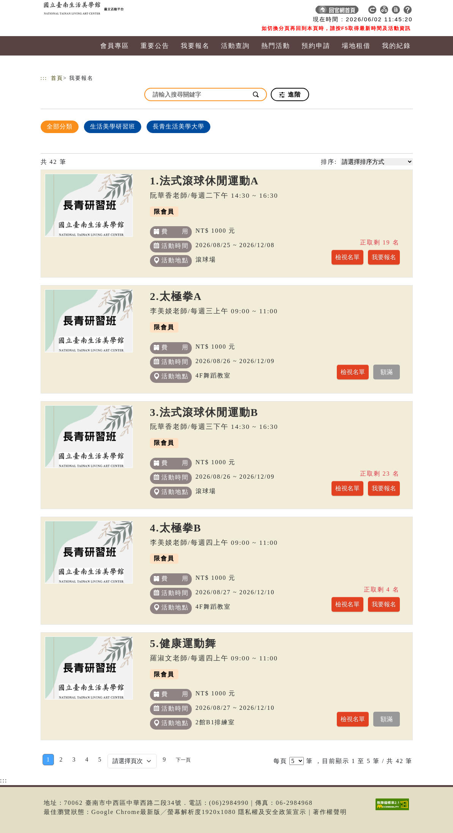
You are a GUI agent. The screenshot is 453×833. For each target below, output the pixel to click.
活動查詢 (235, 45)
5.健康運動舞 (183, 643)
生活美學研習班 (112, 126)
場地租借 (356, 45)
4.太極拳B (176, 528)
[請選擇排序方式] (376, 161)
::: (44, 78)
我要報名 (195, 45)
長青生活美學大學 (178, 126)
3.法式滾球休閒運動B (204, 412)
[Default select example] (132, 761)
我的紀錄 (396, 45)
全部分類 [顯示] (60, 126)
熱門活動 (275, 45)
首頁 (57, 78)
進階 (290, 94)
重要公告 (154, 45)
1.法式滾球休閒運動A (204, 181)
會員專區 (114, 45)
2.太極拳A (176, 296)
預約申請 (315, 45)
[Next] (183, 759)
